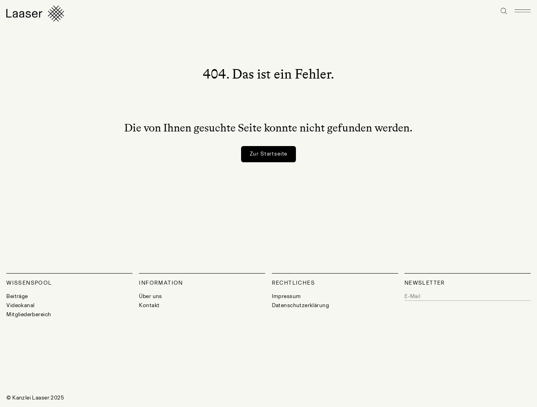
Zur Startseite (269, 153)
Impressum (286, 296)
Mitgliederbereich (28, 314)
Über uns (150, 296)
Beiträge (17, 296)
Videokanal (20, 305)
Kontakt (149, 305)
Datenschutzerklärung (300, 305)
